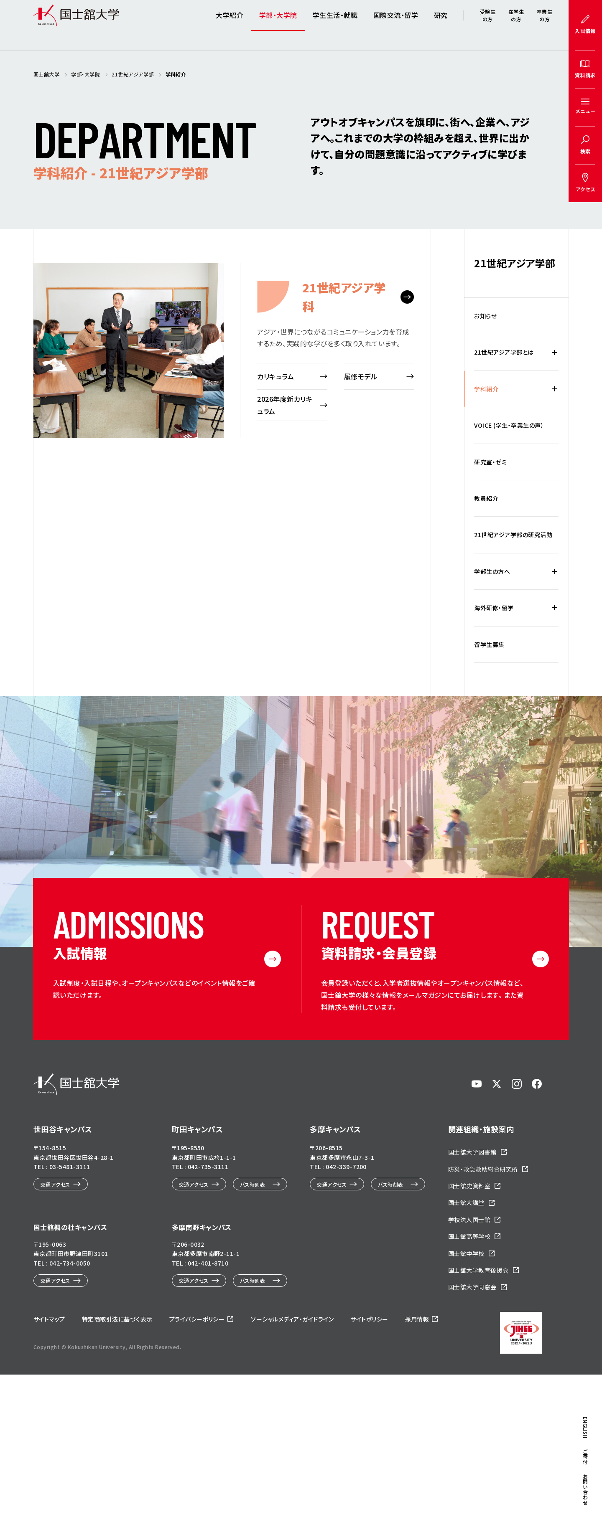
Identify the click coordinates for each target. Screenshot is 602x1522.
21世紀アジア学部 (514, 410)
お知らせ (485, 463)
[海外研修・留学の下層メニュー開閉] (554, 755)
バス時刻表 (252, 1331)
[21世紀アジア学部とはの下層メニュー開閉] (554, 500)
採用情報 (417, 1466)
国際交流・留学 (395, 25)
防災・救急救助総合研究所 (483, 1316)
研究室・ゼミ (490, 609)
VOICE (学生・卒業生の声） (509, 572)
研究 (441, 25)
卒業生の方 (544, 25)
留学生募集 (489, 792)
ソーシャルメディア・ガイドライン (292, 1466)
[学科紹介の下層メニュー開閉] (554, 536)
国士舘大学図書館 (472, 1300)
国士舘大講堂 (466, 1350)
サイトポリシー (369, 1466)
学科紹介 (486, 536)
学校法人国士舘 (469, 1367)
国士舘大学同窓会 (472, 1435)
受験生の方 (487, 25)
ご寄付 (585, 504)
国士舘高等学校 (469, 1384)
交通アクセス (55, 1331)
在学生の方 (516, 25)
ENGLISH (585, 475)
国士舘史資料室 (469, 1333)
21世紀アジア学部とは (503, 500)
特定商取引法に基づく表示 (117, 1466)
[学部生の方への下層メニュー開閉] (554, 719)
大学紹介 (229, 25)
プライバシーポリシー (197, 1466)
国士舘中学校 (466, 1401)
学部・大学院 (278, 25)
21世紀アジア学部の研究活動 (513, 682)
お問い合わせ (585, 537)
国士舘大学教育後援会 (478, 1417)
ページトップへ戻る (569, 1473)
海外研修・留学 (493, 755)
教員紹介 (486, 646)
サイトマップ (49, 1466)
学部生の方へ (492, 719)
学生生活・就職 (335, 25)
